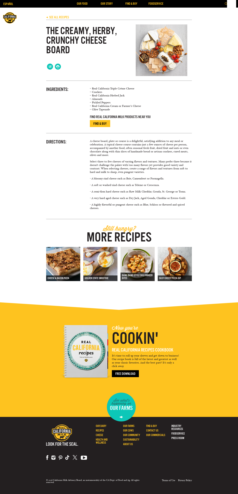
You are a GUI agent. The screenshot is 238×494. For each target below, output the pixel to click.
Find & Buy (131, 3)
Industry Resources (177, 427)
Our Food (82, 3)
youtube (84, 457)
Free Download (125, 374)
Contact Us (152, 430)
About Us (128, 444)
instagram (53, 457)
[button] (233, 4)
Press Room (177, 438)
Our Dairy (101, 426)
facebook (47, 457)
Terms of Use (168, 480)
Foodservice (155, 3)
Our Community (131, 435)
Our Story (107, 3)
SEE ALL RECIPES (57, 17)
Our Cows (128, 430)
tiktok (67, 457)
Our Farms (128, 426)
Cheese (99, 435)
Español (8, 4)
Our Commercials (155, 435)
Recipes (100, 430)
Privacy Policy (185, 480)
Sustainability (131, 439)
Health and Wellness (102, 441)
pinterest (60, 457)
